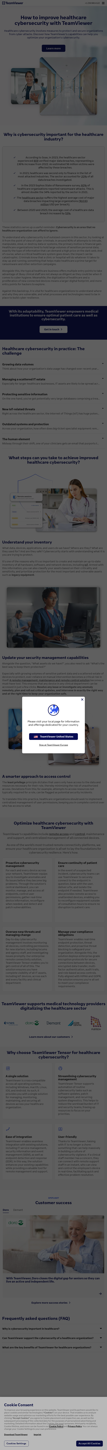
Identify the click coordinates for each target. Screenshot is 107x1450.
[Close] (82, 699)
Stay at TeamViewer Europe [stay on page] (53, 744)
